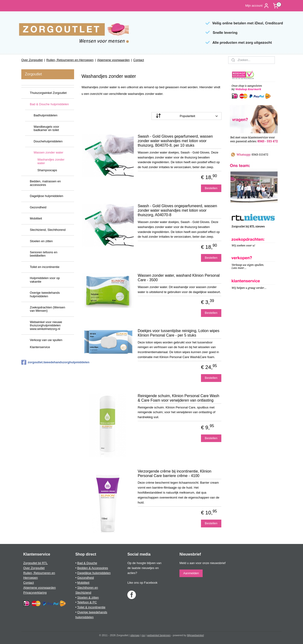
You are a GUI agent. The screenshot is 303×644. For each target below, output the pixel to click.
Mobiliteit (36, 218)
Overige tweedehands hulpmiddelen (45, 294)
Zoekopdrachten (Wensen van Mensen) (47, 309)
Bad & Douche (87, 563)
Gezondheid (38, 207)
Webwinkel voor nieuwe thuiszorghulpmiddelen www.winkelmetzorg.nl (46, 325)
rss (143, 635)
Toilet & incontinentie (91, 607)
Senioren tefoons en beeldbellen (43, 253)
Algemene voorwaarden (113, 60)
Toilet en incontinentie (44, 267)
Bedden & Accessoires (92, 568)
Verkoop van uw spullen (46, 340)
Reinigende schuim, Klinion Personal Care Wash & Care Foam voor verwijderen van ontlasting (178, 398)
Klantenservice (40, 347)
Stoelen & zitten (88, 597)
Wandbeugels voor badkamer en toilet (46, 128)
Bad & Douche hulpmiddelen (49, 104)
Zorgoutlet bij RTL (35, 563)
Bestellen (211, 188)
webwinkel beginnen (158, 635)
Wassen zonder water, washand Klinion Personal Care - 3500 (179, 277)
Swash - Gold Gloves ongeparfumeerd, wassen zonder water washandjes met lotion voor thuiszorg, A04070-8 (177, 210)
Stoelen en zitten (41, 241)
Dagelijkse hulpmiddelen (46, 196)
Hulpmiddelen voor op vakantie (45, 279)
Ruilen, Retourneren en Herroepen (70, 60)
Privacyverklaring (35, 592)
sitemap (134, 635)
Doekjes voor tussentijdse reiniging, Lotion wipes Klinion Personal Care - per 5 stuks (178, 333)
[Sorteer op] (186, 116)
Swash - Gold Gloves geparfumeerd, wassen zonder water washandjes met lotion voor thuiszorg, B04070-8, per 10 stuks (175, 140)
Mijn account (257, 6)
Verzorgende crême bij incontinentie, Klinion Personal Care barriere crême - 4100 (174, 473)
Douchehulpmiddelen (48, 141)
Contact (138, 60)
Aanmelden (191, 573)
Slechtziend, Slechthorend (48, 230)
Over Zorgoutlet (32, 60)
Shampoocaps (47, 170)
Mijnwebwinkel (195, 635)
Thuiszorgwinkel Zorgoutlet (48, 93)
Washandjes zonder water (50, 161)
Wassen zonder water (48, 152)
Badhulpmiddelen (45, 115)
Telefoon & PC (87, 602)
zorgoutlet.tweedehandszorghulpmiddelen (47, 362)
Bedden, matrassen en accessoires (45, 183)
